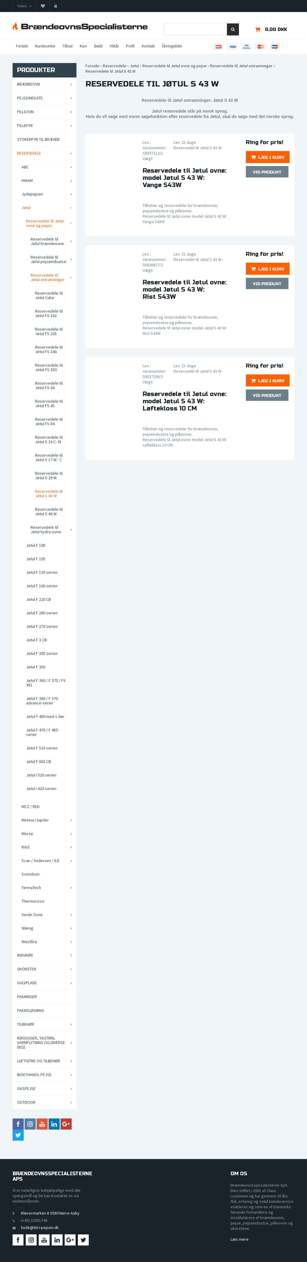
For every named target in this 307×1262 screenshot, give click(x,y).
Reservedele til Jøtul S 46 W (49, 511)
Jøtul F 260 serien (42, 613)
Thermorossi (33, 901)
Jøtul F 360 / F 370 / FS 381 (46, 683)
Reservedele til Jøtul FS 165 (49, 331)
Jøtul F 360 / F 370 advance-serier (42, 701)
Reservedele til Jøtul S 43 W (49, 493)
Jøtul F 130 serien (42, 572)
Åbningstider (172, 46)
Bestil (98, 46)
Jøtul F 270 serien (42, 626)
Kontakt (148, 46)
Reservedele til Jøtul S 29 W (49, 475)
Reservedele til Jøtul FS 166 (49, 349)
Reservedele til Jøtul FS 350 (49, 367)
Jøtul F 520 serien (42, 748)
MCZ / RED (31, 806)
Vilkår (114, 46)
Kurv (83, 46)
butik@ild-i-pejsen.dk (40, 1227)
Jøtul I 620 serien (41, 788)
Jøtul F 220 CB (38, 599)
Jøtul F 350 (35, 667)
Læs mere (240, 1239)
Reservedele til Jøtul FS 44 (49, 385)
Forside (22, 46)
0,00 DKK (276, 29)
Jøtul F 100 (35, 545)
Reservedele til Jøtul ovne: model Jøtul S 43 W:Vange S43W (184, 178)
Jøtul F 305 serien (42, 653)
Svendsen (31, 874)
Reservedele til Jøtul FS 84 (49, 421)
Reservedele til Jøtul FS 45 (49, 403)
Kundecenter (45, 46)
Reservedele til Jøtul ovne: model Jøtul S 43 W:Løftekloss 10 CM (184, 401)
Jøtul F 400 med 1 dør (45, 716)
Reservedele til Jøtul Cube (49, 295)
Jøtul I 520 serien (41, 775)
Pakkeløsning (30, 1010)
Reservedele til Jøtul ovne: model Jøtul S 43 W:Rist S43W (184, 290)
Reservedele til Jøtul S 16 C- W (49, 439)
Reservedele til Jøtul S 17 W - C (49, 457)
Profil (130, 46)
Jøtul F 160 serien (42, 586)
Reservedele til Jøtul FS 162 (49, 313)
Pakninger (27, 996)
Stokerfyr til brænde (38, 139)
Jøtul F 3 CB (36, 640)
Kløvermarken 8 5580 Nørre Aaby (50, 1213)
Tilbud (67, 46)
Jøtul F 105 (35, 558)
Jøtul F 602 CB (38, 761)
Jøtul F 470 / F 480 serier (42, 732)
